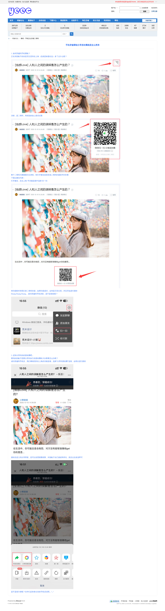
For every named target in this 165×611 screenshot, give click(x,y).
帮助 (116, 20)
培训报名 (107, 20)
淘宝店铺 (85, 20)
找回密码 (154, 8)
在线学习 (74, 20)
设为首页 (11, 2)
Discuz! (18, 601)
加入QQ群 (25, 2)
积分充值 (96, 20)
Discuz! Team (19, 603)
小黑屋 (137, 601)
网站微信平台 (34, 2)
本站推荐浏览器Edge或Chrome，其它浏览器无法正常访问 (134, 2)
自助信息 (42, 20)
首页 (11, 20)
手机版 (131, 601)
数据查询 (63, 20)
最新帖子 (31, 20)
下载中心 (53, 20)
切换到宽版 (156, 2)
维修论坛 (20, 20)
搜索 (64, 34)
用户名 (113, 8)
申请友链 (124, 601)
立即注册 (154, 11)
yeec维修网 (9, 38)
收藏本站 (18, 2)
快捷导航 (149, 20)
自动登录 (144, 8)
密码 (112, 11)
